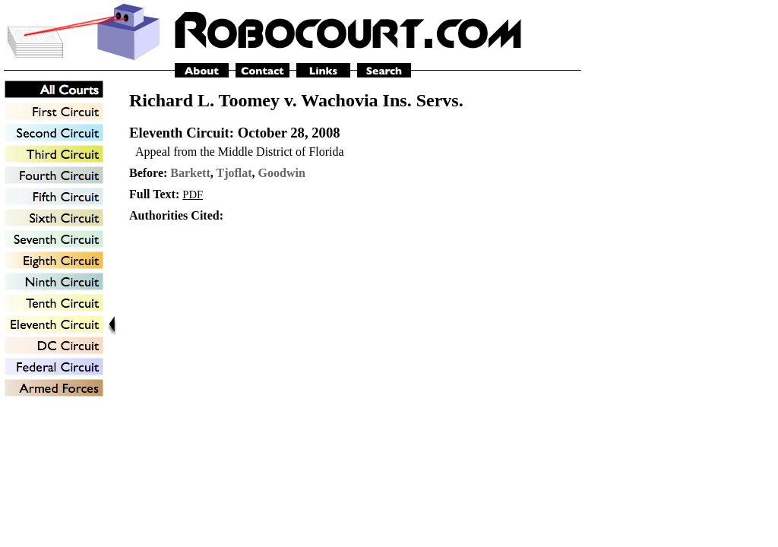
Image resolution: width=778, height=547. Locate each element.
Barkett (190, 172)
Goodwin (281, 172)
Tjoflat (234, 172)
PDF (192, 194)
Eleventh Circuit (179, 133)
